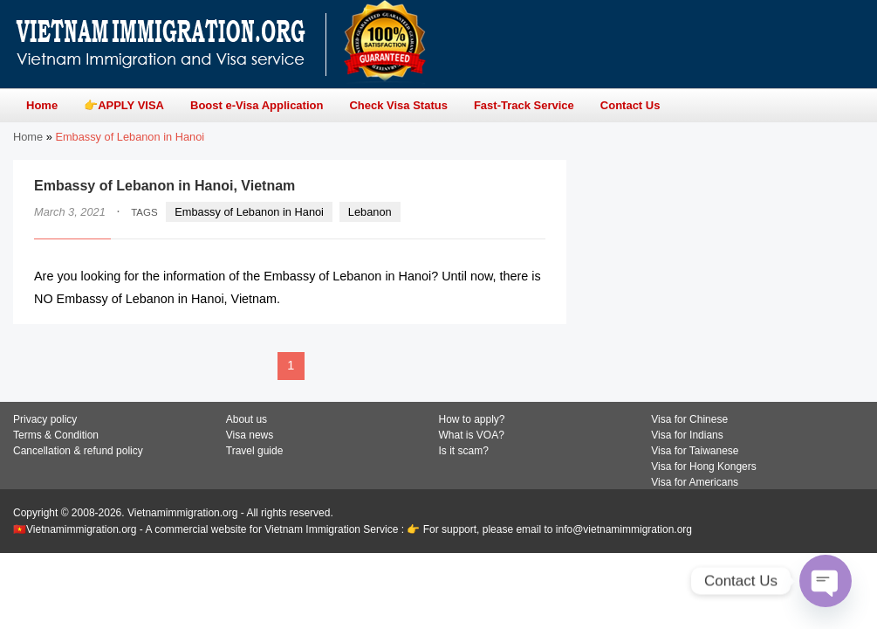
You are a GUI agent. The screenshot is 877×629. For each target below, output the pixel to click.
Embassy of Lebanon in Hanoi (249, 211)
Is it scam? (464, 451)
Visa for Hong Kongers (704, 466)
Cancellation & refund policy (78, 451)
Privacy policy (45, 419)
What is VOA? (471, 435)
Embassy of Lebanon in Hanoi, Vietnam (164, 185)
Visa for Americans (694, 482)
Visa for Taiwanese (694, 451)
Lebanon (370, 211)
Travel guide (255, 451)
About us (246, 419)
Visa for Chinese (689, 419)
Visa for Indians (687, 435)
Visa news (249, 435)
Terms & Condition (56, 435)
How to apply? (472, 419)
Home (28, 136)
